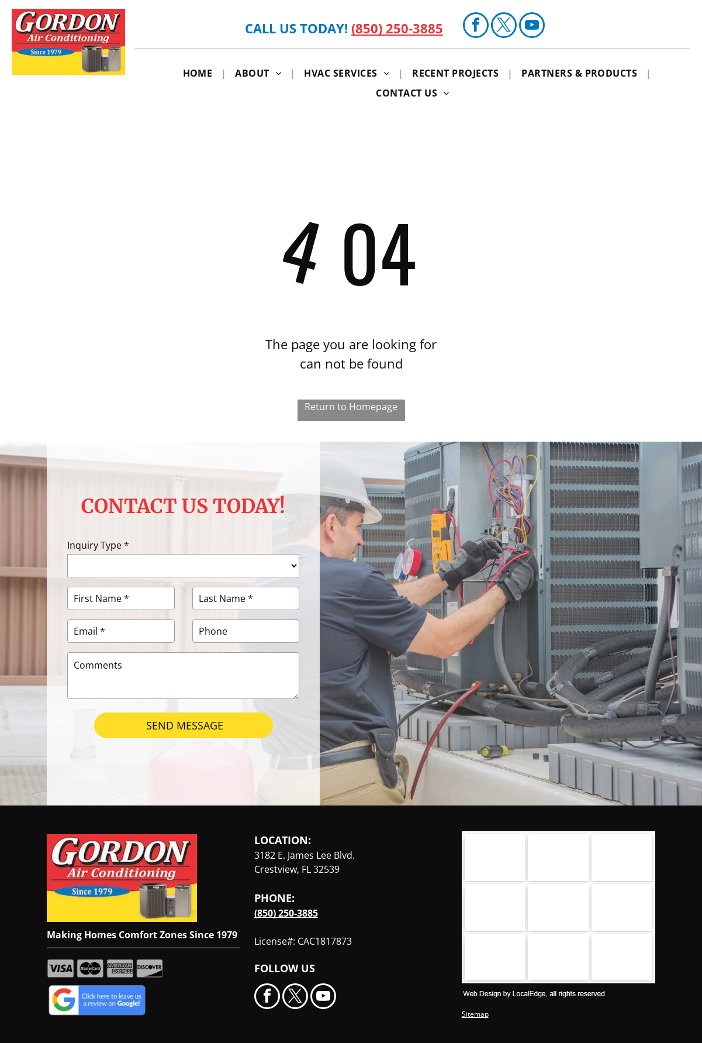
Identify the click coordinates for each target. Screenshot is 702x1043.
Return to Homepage (351, 406)
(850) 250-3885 (397, 28)
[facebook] (476, 26)
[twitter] (504, 26)
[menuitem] (200, 72)
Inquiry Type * (98, 545)
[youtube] (532, 26)
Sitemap (475, 1014)
